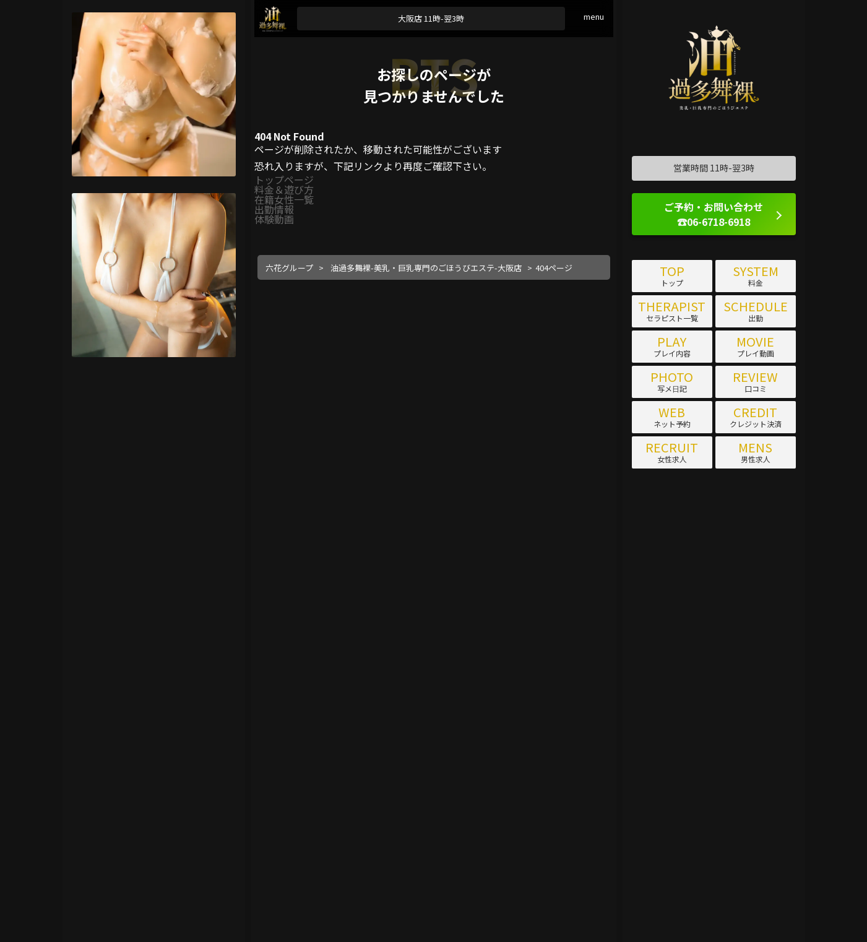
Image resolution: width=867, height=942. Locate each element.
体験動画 (274, 219)
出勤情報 (274, 209)
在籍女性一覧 (284, 199)
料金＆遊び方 (284, 189)
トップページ (284, 179)
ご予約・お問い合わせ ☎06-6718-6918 (713, 214)
